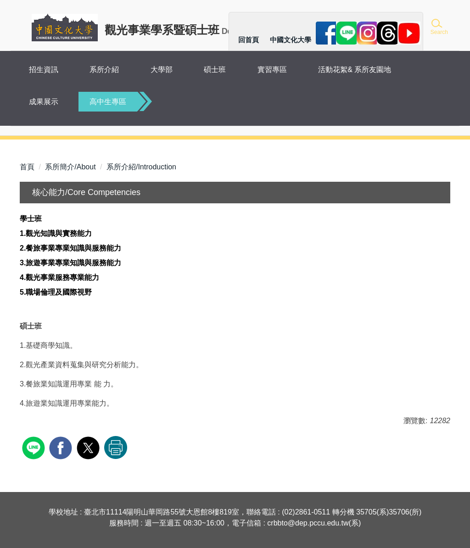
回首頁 (248, 40)
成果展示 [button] (43, 102)
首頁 (27, 167)
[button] (439, 27)
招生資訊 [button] (43, 69)
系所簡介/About (70, 167)
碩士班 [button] (215, 69)
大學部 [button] (162, 69)
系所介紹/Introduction (141, 167)
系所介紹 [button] (104, 69)
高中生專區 (108, 102)
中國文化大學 (290, 40)
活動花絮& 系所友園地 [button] (354, 69)
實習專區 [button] (272, 69)
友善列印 (115, 447)
